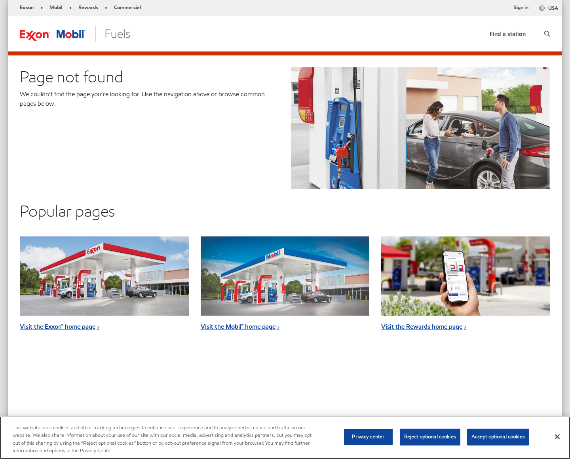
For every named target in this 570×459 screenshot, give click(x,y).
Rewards (88, 7)
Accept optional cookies (498, 436)
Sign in (521, 7)
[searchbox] (462, 383)
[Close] (557, 436)
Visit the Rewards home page (421, 326)
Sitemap (31, 381)
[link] (508, 32)
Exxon (27, 7)
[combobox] (470, 383)
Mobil (55, 7)
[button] (547, 33)
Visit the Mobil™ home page (238, 326)
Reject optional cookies (430, 436)
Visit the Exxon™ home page (57, 326)
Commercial (127, 7)
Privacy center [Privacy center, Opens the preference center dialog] (368, 436)
